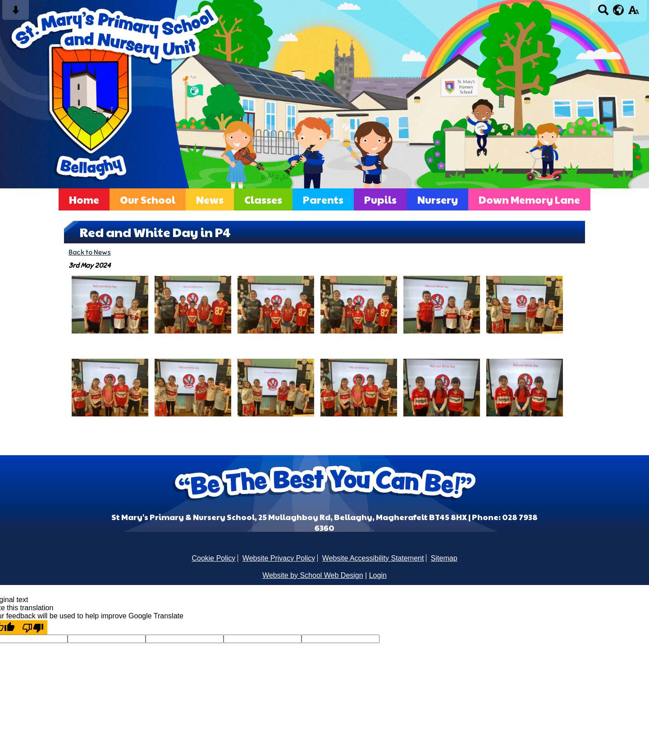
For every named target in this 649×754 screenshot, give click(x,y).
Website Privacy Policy (278, 558)
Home (84, 199)
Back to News (90, 252)
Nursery (437, 199)
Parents (323, 199)
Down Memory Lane (529, 199)
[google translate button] (618, 10)
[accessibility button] (633, 13)
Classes (263, 199)
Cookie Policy (213, 558)
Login (378, 575)
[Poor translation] (32, 627)
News (210, 199)
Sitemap (444, 558)
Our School (147, 199)
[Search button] (603, 13)
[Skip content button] (15, 13)
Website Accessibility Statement (373, 558)
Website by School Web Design (312, 575)
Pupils (380, 199)
